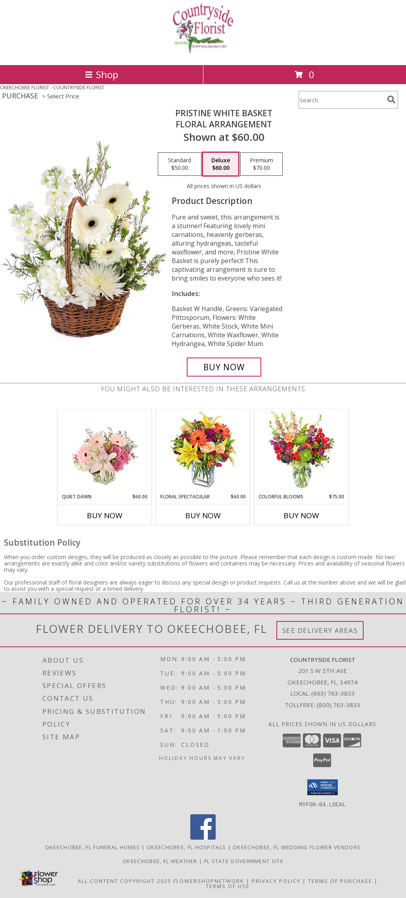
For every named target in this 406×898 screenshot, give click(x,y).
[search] (391, 99)
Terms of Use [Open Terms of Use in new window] (228, 885)
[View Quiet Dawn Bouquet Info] (105, 451)
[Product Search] (341, 99)
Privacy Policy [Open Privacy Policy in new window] (276, 880)
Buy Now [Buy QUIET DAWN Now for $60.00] (105, 515)
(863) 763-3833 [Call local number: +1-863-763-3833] (333, 693)
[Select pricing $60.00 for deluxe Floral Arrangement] (220, 164)
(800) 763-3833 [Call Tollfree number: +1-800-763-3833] (338, 705)
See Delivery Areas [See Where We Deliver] (320, 630)
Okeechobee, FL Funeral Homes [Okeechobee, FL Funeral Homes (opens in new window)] (92, 846)
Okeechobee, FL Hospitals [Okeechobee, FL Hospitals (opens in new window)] (186, 846)
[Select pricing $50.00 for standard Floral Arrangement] (179, 164)
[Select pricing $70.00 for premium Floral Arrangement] (261, 164)
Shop (101, 74)
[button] (322, 787)
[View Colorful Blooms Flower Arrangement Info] (301, 451)
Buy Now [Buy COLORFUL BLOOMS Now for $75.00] (301, 515)
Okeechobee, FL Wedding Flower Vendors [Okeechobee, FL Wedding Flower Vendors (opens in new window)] (297, 846)
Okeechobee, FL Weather (160, 860)
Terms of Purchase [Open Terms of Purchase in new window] (340, 880)
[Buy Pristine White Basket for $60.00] (224, 367)
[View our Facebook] (203, 837)
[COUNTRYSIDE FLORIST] (203, 53)
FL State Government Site (243, 860)
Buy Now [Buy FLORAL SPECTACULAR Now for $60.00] (203, 515)
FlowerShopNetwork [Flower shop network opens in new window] (208, 880)
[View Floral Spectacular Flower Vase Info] (203, 451)
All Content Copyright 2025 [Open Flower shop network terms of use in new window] (124, 880)
